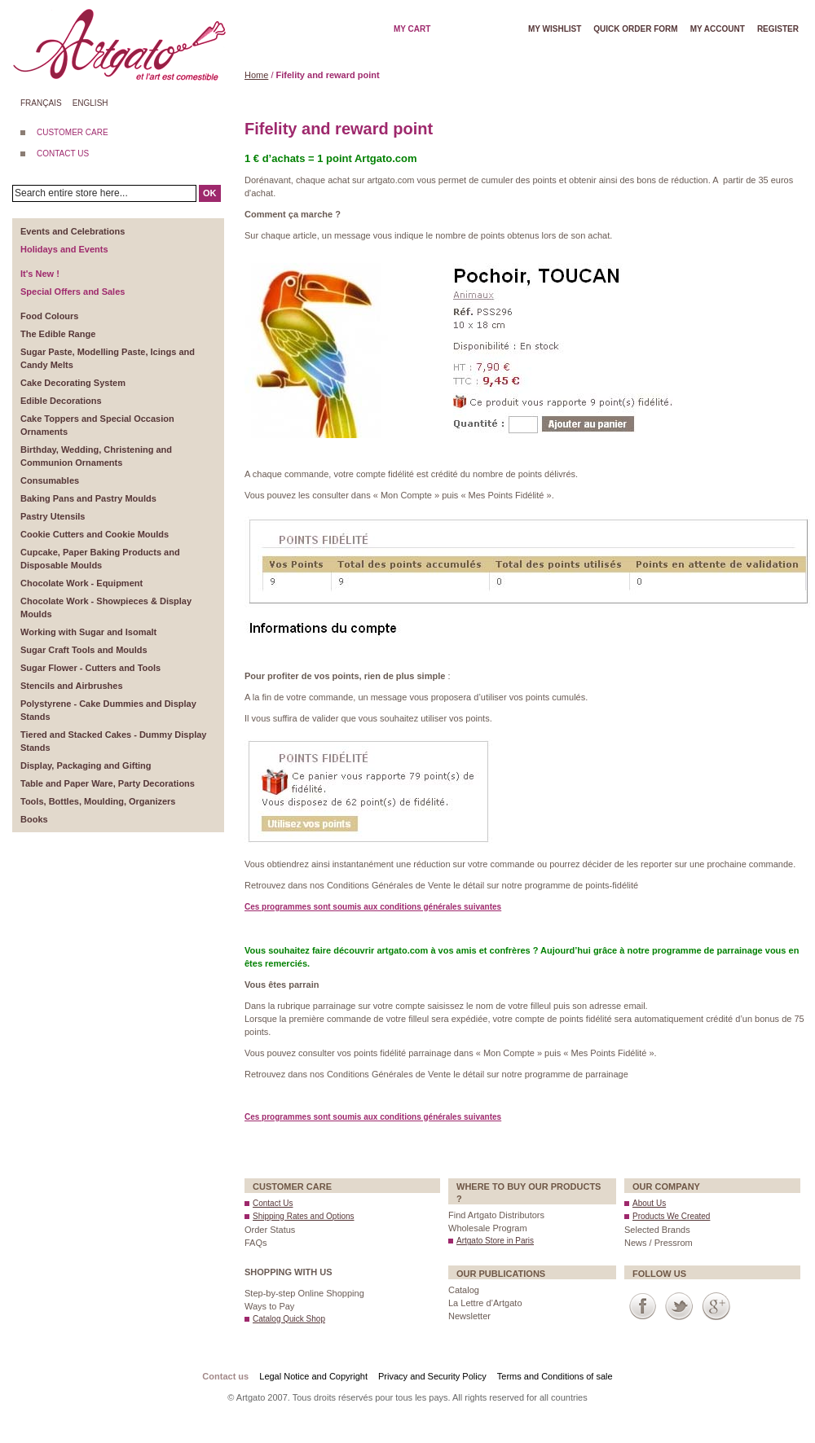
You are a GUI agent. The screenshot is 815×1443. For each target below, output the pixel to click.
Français (41, 103)
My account (717, 28)
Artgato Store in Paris (495, 1240)
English (90, 103)
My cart (412, 28)
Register (778, 28)
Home (256, 75)
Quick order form (635, 28)
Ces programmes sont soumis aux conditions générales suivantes (372, 906)
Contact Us (273, 1203)
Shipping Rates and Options (304, 1216)
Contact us (225, 1376)
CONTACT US (63, 153)
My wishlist (554, 28)
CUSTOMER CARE (72, 132)
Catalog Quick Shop (289, 1318)
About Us (649, 1203)
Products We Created (671, 1216)
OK (210, 193)
